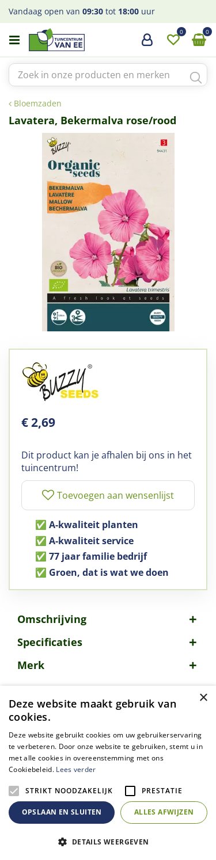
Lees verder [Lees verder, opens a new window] (76, 769)
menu (14, 40)
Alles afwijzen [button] (164, 812)
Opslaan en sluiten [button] (62, 812)
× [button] (203, 698)
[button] (108, 841)
